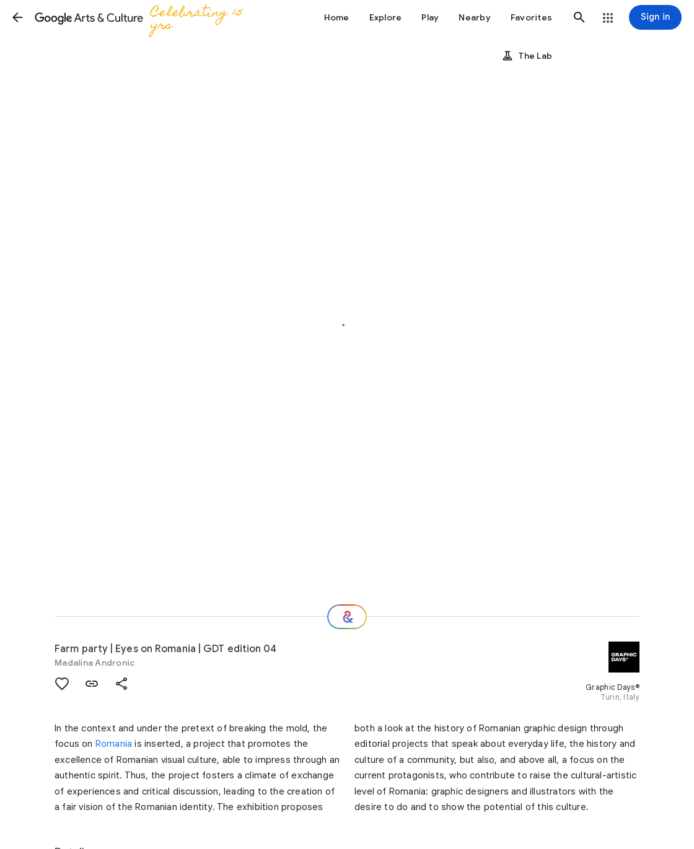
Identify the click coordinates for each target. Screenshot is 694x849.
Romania (113, 743)
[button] (17, 17)
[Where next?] (347, 616)
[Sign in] (655, 17)
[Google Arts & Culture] (149, 17)
